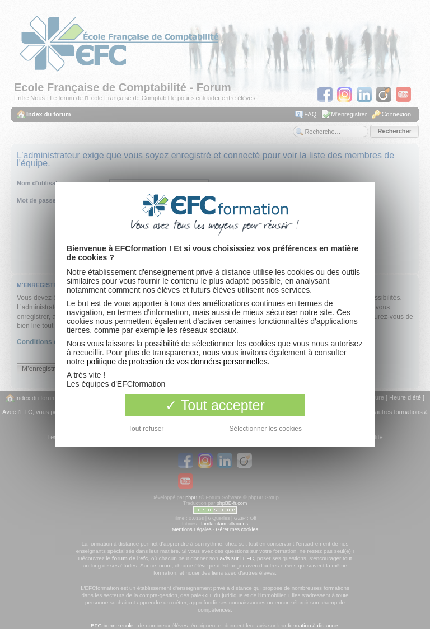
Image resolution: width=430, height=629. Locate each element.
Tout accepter (215, 405)
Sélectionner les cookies (266, 429)
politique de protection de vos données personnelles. (178, 361)
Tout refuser (145, 429)
